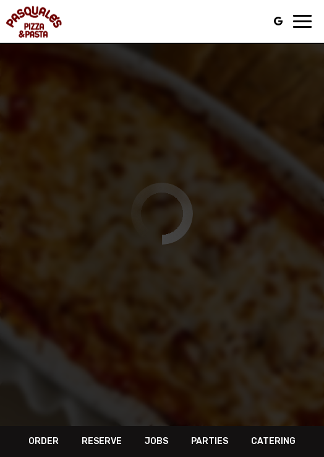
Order (43, 441)
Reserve (102, 441)
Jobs (156, 441)
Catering (273, 441)
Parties (209, 441)
